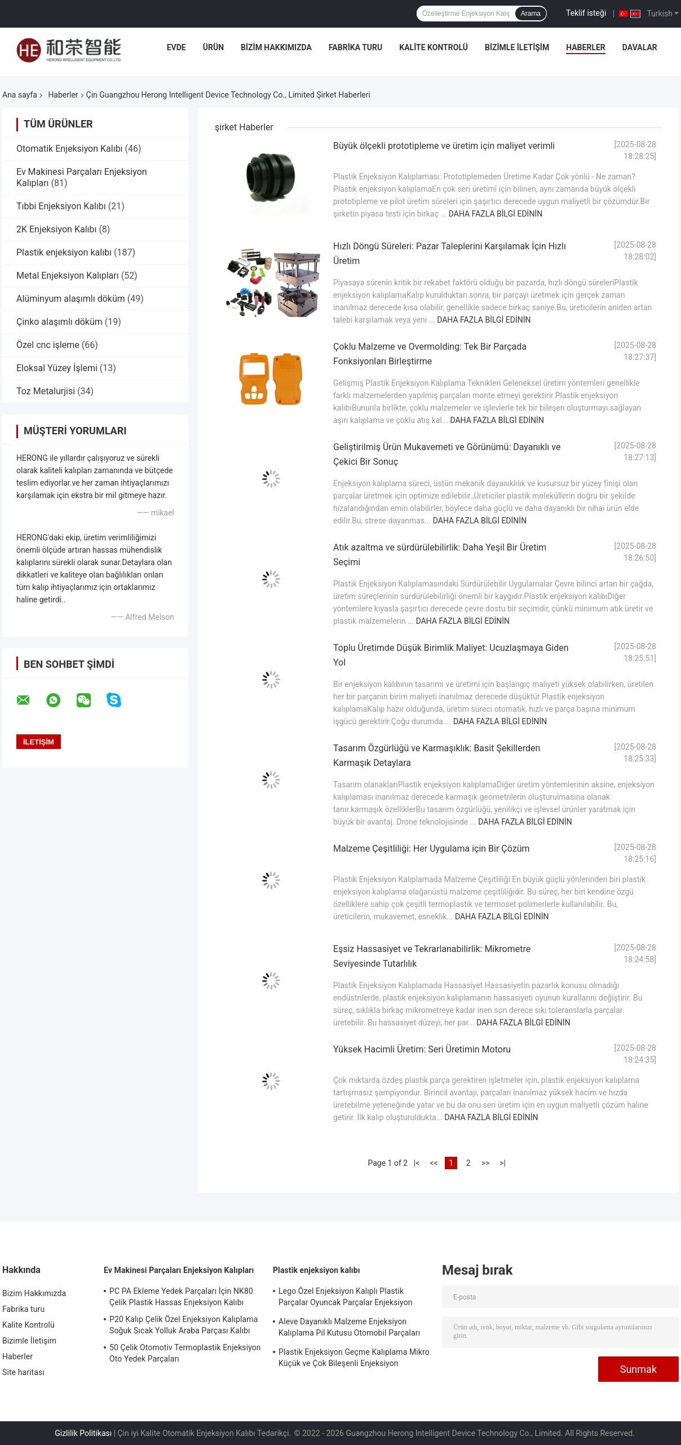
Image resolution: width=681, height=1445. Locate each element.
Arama (531, 13)
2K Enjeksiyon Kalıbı (56, 229)
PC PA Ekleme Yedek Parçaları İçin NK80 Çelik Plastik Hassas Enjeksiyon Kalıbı (181, 1297)
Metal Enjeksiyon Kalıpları (67, 275)
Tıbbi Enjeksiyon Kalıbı (61, 206)
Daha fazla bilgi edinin (495, 213)
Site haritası (23, 1372)
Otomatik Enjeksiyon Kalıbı (69, 148)
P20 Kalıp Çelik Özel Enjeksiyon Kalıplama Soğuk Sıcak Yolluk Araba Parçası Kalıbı (183, 1325)
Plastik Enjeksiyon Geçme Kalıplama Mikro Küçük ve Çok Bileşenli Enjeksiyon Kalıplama (354, 1359)
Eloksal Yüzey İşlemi (57, 368)
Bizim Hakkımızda (276, 47)
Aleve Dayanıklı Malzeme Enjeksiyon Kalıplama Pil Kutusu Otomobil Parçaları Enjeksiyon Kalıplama (349, 1329)
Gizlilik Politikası (83, 1433)
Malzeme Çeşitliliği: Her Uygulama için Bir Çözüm (431, 848)
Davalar (639, 47)
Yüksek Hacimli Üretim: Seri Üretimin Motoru (422, 1049)
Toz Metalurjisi (45, 391)
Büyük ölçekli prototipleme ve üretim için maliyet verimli (444, 145)
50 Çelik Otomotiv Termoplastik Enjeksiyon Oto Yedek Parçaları (185, 1353)
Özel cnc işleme (47, 345)
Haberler (585, 47)
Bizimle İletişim (517, 47)
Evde (176, 47)
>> (485, 1163)
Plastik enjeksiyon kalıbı (64, 252)
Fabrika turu (355, 47)
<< (433, 1163)
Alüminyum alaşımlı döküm (70, 298)
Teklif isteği (586, 12)
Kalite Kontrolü (433, 47)
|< (417, 1163)
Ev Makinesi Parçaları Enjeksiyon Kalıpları (179, 1270)
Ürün (213, 47)
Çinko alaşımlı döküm (59, 321)
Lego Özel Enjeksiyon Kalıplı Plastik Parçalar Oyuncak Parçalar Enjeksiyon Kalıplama (345, 1298)
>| (502, 1163)
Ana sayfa (19, 94)
